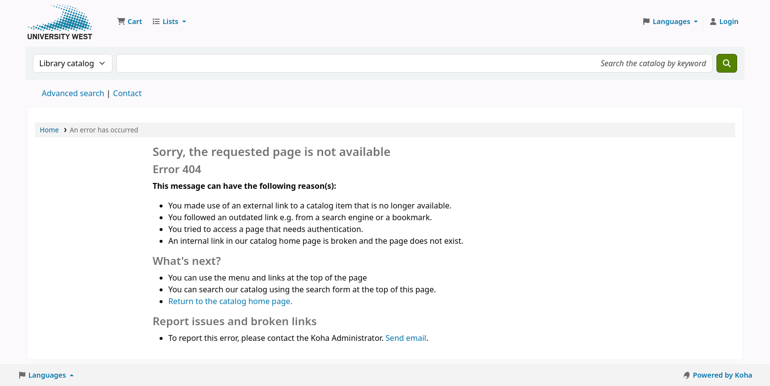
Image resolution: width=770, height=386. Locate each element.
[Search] (726, 63)
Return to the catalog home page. (230, 301)
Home (49, 129)
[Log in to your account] (723, 21)
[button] (129, 21)
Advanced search (73, 93)
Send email (405, 338)
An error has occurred (104, 129)
